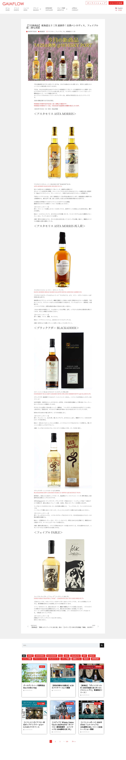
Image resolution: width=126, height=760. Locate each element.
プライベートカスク (40, 659)
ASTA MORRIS (40, 656)
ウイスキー (51, 31)
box (60, 656)
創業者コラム (76, 659)
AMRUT (30, 656)
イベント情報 (27, 659)
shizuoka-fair (75, 656)
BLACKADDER (51, 656)
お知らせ (91, 656)
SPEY (84, 656)
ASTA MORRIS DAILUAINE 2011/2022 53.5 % (48, 186)
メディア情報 (65, 659)
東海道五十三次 (70, 31)
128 (67, 741)
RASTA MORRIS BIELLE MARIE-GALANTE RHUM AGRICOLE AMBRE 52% (58, 292)
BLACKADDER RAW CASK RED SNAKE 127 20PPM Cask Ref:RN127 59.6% (57, 492)
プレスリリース (53, 659)
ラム (64, 31)
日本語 (120, 10)
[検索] (102, 645)
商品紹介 (42, 31)
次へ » (74, 741)
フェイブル (58, 31)
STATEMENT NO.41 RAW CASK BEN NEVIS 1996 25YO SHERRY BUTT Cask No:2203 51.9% (62, 394)
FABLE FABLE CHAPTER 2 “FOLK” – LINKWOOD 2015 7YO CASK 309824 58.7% (59, 598)
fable (66, 656)
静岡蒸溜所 (95, 659)
